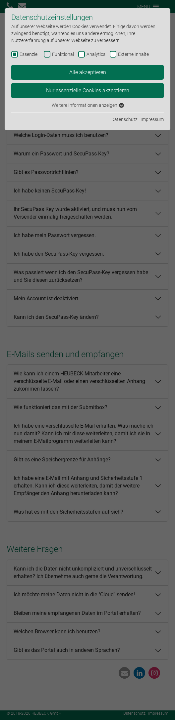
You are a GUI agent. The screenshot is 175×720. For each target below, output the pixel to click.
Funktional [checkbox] (63, 54)
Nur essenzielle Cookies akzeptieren (87, 90)
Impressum (152, 119)
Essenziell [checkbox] (29, 54)
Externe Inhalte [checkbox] (133, 54)
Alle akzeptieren (87, 72)
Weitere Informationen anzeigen (87, 105)
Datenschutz (124, 119)
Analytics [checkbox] (96, 54)
